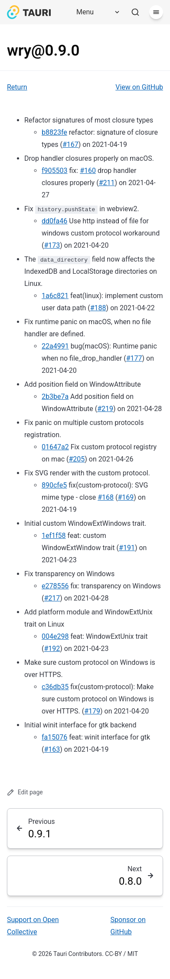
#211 (107, 183)
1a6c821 (55, 296)
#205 (77, 459)
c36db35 (55, 687)
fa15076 (54, 737)
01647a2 (55, 447)
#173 (52, 245)
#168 (106, 497)
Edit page (25, 792)
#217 (52, 598)
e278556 (55, 586)
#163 (52, 749)
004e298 (55, 636)
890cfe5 (54, 485)
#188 (98, 308)
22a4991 (55, 346)
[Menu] (95, 12)
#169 (126, 497)
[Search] (135, 12)
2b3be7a (55, 396)
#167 (70, 144)
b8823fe (54, 132)
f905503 (55, 170)
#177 (134, 358)
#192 (52, 648)
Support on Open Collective (33, 926)
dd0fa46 (54, 221)
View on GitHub (139, 87)
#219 (105, 409)
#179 (92, 711)
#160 (88, 170)
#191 (127, 548)
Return (17, 87)
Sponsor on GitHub (128, 926)
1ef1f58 (54, 535)
